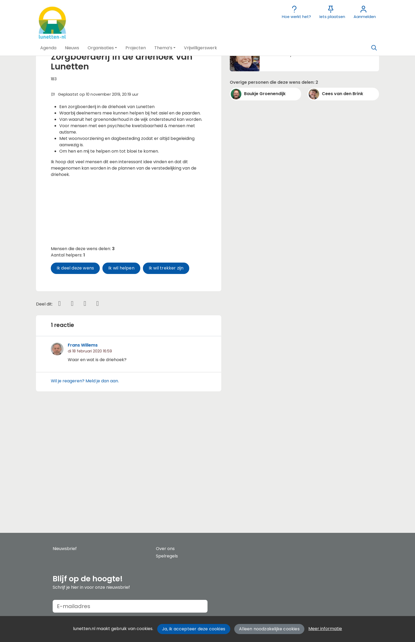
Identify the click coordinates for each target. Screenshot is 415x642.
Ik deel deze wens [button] (75, 379)
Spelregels (167, 556)
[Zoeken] (374, 48)
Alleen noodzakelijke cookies (269, 629)
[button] (48, 48)
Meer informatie (325, 629)
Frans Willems (83, 455)
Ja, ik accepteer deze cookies (193, 629)
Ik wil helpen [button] (121, 379)
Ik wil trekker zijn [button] (166, 379)
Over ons (165, 549)
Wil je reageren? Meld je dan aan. (85, 491)
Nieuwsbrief (65, 549)
